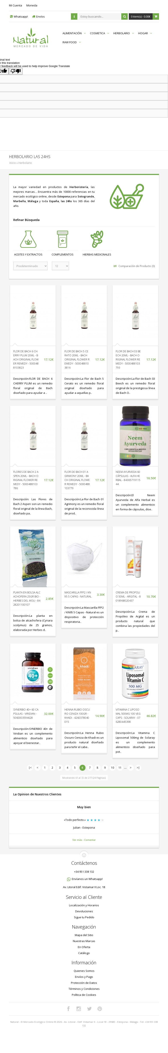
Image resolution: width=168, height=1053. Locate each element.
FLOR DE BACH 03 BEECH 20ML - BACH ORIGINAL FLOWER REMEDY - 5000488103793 (128, 359)
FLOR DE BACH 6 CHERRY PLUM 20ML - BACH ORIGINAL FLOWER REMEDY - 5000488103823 (26, 359)
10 (112, 767)
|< (30, 767)
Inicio (12, 163)
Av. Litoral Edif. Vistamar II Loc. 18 (84, 887)
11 (120, 767)
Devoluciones (84, 911)
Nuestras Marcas (84, 941)
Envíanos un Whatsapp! (87, 879)
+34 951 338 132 (84, 872)
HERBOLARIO (123, 33)
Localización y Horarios (84, 905)
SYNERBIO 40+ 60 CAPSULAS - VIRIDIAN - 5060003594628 (25, 714)
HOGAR (145, 33)
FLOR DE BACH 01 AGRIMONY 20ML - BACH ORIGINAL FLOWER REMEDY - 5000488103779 (77, 480)
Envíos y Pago (84, 977)
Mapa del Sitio (84, 935)
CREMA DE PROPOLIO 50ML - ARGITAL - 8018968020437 (128, 596)
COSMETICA (99, 33)
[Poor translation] (15, 71)
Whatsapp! (21, 16)
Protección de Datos (84, 983)
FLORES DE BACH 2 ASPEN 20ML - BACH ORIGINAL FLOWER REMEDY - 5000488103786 (25, 480)
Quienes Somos (84, 971)
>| (138, 767)
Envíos (40, 16)
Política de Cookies (84, 995)
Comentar (90, 839)
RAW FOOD (72, 42)
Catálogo (84, 953)
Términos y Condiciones (84, 989)
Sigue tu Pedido (84, 917)
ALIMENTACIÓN (74, 33)
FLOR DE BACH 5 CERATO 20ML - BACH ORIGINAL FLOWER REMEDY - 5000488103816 (77, 359)
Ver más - (78, 839)
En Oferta (84, 947)
